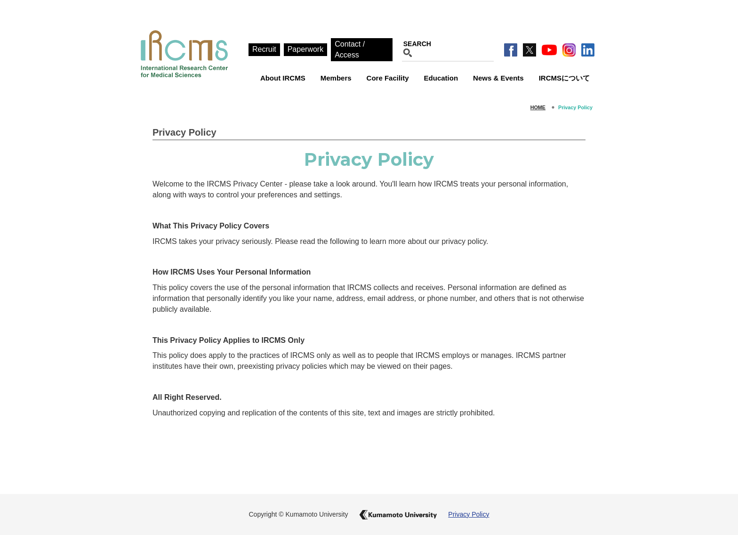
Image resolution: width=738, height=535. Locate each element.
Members (336, 78)
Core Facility (388, 78)
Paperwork (305, 49)
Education (441, 78)
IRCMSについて (564, 78)
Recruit (264, 49)
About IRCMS (282, 78)
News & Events (498, 78)
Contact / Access (350, 49)
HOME (537, 107)
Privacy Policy (468, 514)
